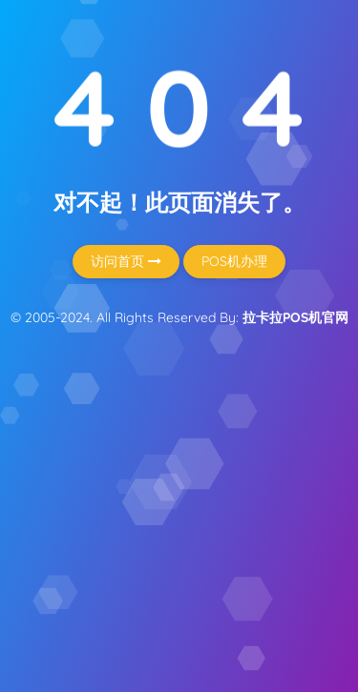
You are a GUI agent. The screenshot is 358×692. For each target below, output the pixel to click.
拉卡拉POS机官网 (295, 317)
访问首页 (126, 261)
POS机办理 (234, 261)
